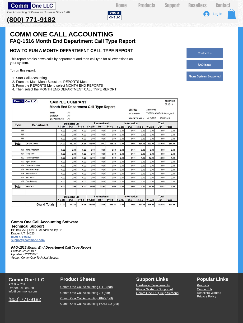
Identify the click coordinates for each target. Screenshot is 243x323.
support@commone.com (28, 240)
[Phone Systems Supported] (205, 76)
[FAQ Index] (205, 64)
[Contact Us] (205, 53)
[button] (231, 14)
